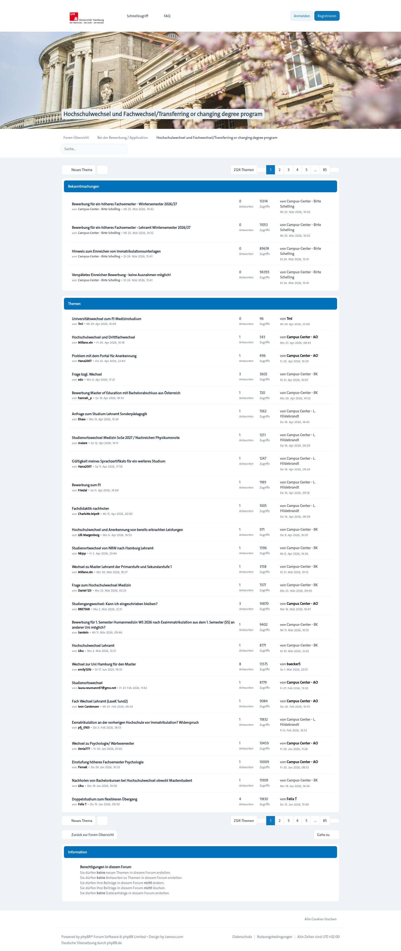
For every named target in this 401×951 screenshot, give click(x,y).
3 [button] (288, 169)
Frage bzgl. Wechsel (87, 374)
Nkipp (82, 553)
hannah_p (85, 398)
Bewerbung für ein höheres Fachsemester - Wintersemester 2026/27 (124, 203)
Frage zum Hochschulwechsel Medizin (101, 584)
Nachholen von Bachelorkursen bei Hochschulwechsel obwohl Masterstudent (132, 780)
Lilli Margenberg (88, 535)
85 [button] (325, 169)
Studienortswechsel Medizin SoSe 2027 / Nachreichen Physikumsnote (126, 437)
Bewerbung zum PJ (86, 484)
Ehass (81, 419)
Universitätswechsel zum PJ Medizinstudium (106, 318)
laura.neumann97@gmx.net (97, 688)
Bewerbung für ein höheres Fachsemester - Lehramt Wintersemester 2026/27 (131, 227)
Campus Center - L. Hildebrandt (297, 414)
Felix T (82, 804)
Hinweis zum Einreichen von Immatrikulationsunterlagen (116, 251)
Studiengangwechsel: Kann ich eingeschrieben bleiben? (115, 603)
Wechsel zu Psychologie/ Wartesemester (103, 743)
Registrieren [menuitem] (327, 15)
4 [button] (297, 169)
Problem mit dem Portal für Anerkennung (104, 355)
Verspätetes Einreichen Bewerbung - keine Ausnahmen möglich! (121, 274)
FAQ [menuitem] (163, 15)
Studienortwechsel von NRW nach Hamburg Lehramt (112, 547)
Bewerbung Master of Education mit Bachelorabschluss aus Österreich (126, 392)
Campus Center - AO (302, 336)
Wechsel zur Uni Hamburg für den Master (104, 663)
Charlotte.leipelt (88, 513)
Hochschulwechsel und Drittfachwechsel (103, 336)
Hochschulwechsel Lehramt (93, 645)
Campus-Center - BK (302, 374)
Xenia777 (84, 748)
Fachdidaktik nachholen (90, 508)
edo (80, 379)
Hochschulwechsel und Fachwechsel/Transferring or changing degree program (166, 114)
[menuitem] (135, 15)
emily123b (84, 669)
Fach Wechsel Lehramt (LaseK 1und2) (100, 701)
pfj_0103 (84, 727)
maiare (82, 442)
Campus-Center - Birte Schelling (99, 209)
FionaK (82, 767)
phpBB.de (114, 942)
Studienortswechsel (87, 682)
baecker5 (293, 663)
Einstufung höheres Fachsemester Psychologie (107, 761)
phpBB (86, 936)
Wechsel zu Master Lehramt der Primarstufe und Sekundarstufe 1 (122, 566)
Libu (81, 650)
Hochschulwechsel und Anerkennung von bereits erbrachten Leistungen (127, 529)
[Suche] (112, 148)
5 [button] (306, 169)
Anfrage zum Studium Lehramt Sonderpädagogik (109, 413)
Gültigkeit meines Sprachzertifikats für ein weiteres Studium (118, 460)
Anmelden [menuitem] (302, 15)
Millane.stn (85, 342)
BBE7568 (84, 609)
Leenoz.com (174, 936)
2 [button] (280, 169)
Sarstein (83, 632)
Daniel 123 (84, 590)
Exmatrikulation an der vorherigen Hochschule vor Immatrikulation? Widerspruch (135, 722)
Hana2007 (85, 361)
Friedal (82, 490)
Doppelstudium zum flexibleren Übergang (104, 798)
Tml (80, 324)
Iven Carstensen (88, 706)
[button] (335, 169)
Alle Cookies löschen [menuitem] (317, 918)
